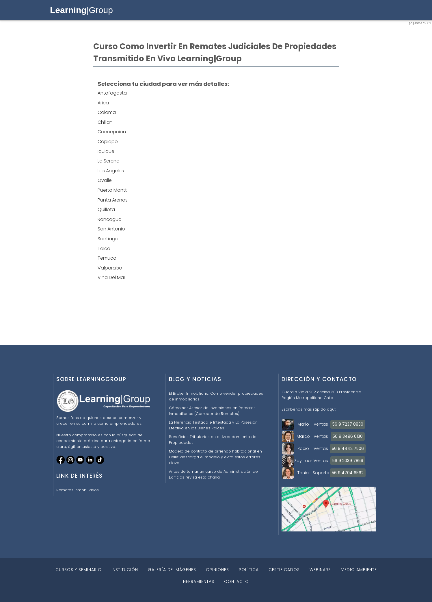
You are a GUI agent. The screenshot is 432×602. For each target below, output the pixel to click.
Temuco (107, 258)
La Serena (109, 161)
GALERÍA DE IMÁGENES (172, 570)
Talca (104, 248)
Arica (103, 102)
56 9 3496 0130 (348, 436)
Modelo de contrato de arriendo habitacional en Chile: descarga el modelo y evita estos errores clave (215, 457)
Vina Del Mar (111, 277)
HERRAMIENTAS (198, 581)
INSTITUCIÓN (124, 570)
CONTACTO (236, 581)
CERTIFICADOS (284, 570)
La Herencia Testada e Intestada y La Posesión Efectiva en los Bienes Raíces (213, 425)
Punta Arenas (113, 200)
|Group (81, 10)
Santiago (108, 238)
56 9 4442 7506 (348, 448)
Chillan (105, 122)
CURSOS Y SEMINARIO (78, 570)
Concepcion (112, 131)
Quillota (106, 209)
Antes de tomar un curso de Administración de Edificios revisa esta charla (213, 474)
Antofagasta (112, 93)
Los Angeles (111, 170)
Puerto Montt (112, 190)
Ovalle (105, 180)
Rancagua (110, 219)
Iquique (106, 151)
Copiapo (108, 141)
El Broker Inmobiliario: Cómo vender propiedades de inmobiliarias (216, 396)
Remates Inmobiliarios (77, 490)
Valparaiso (110, 268)
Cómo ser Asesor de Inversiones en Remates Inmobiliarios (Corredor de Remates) (212, 410)
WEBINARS (320, 570)
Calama (107, 112)
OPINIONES (217, 570)
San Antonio (111, 229)
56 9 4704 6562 (348, 473)
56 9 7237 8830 (347, 424)
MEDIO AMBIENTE (359, 570)
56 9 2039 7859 (347, 460)
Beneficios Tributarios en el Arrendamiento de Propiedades (212, 439)
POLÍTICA (249, 570)
